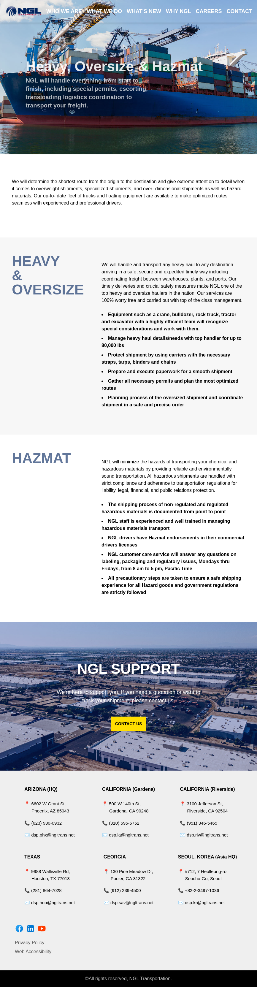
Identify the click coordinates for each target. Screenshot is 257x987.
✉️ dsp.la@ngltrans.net (125, 834)
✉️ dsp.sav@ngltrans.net (128, 902)
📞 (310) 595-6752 (120, 823)
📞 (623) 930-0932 (43, 823)
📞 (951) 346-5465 (198, 823)
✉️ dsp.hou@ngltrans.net (49, 902)
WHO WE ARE (64, 11)
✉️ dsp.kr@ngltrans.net (201, 902)
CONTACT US (128, 723)
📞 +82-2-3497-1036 (198, 890)
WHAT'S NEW (144, 11)
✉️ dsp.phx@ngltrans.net (49, 834)
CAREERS (209, 11)
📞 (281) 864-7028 (43, 890)
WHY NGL (178, 11)
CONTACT (240, 11)
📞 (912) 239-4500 (122, 890)
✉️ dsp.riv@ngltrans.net (204, 834)
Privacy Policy (30, 942)
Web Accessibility (33, 951)
